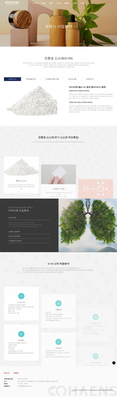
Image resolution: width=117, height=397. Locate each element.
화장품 (51, 3)
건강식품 (58, 3)
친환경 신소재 (12, 79)
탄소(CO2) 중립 (72, 79)
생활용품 (66, 3)
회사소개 (35, 3)
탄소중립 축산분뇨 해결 (52, 79)
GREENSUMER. (107, 390)
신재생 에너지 (90, 79)
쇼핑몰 (82, 3)
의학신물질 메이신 (31, 79)
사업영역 (43, 3)
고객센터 (74, 3)
